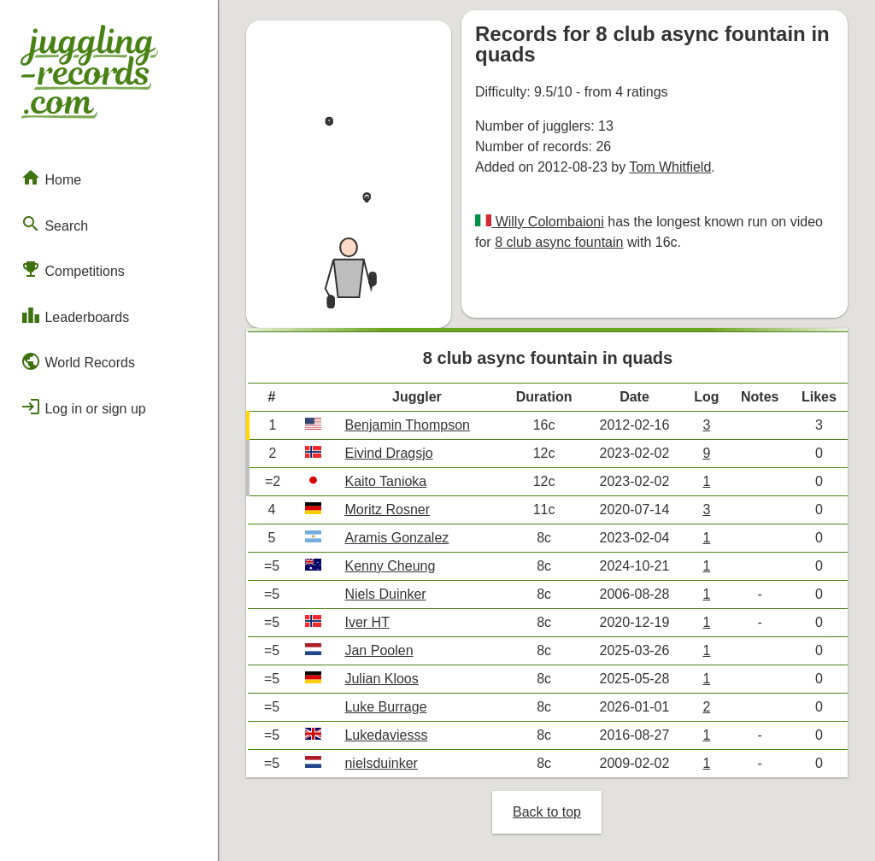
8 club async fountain (559, 242)
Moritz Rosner (387, 509)
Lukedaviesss (385, 735)
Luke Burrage (385, 707)
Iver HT (366, 622)
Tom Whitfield (670, 167)
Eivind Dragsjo (388, 453)
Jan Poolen (378, 650)
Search (54, 224)
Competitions (73, 269)
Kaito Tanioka (385, 481)
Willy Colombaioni (547, 221)
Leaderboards (75, 315)
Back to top (547, 812)
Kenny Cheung (389, 566)
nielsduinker (380, 763)
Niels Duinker (385, 594)
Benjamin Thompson (406, 425)
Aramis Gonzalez (396, 537)
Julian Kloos (381, 678)
